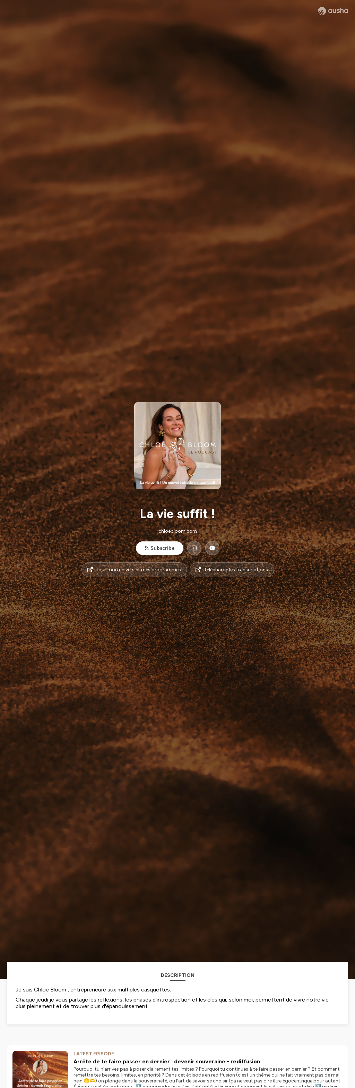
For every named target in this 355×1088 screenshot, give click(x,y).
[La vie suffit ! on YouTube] (212, 548)
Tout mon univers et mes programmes (134, 570)
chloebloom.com (177, 531)
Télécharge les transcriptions (232, 570)
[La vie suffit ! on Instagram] (194, 548)
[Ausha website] (333, 11)
